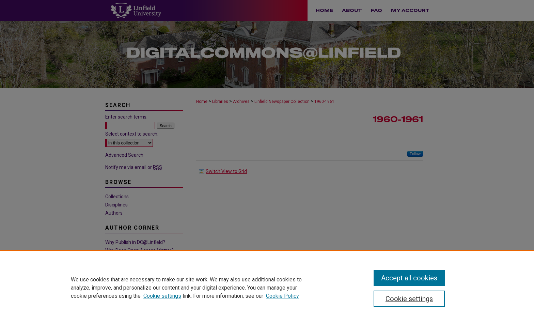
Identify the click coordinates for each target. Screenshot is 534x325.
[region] (267, 287)
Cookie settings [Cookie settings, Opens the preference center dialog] (409, 299)
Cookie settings (162, 296)
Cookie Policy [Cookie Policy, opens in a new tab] (282, 296)
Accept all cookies (409, 278)
